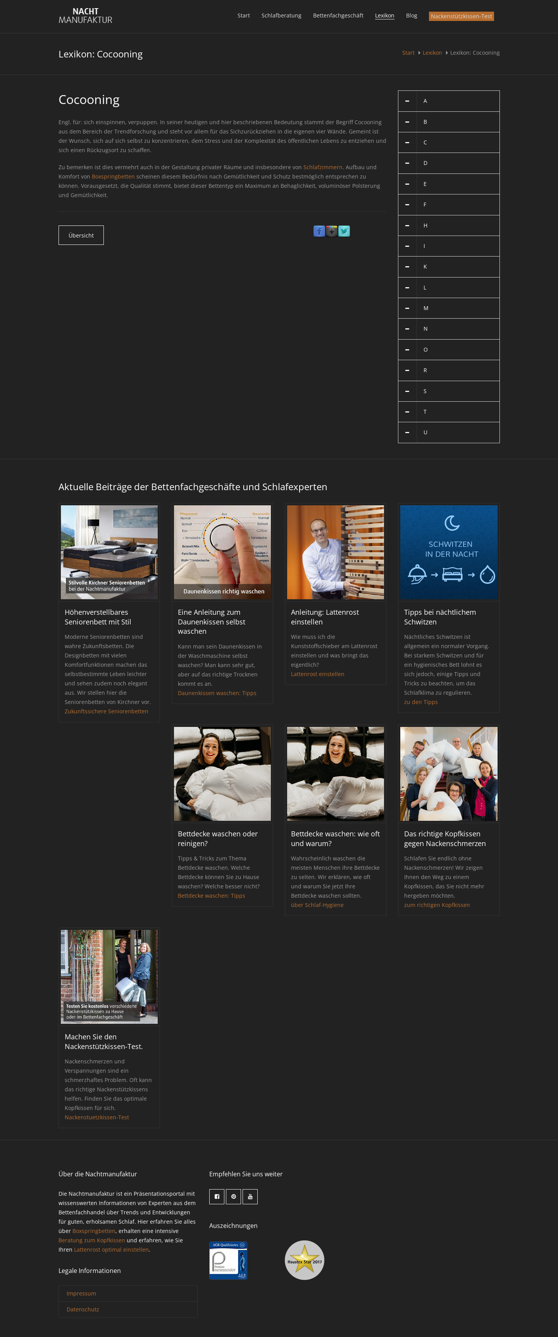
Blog (411, 15)
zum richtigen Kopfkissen (437, 905)
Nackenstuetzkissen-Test (97, 1117)
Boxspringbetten (113, 176)
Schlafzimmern (323, 167)
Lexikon (384, 15)
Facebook (319, 231)
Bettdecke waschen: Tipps (211, 895)
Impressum (81, 1293)
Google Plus (332, 231)
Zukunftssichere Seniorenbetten (106, 711)
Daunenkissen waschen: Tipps (217, 693)
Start (244, 15)
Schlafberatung (281, 15)
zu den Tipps (421, 702)
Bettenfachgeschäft (338, 15)
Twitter (344, 231)
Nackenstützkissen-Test (461, 16)
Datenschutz (83, 1309)
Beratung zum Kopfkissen (92, 1240)
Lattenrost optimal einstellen (111, 1249)
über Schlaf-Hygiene (317, 905)
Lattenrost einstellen (317, 674)
